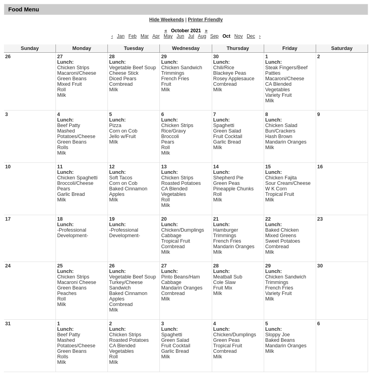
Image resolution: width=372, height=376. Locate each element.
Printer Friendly (205, 19)
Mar (145, 36)
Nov (238, 36)
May (168, 36)
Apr (156, 36)
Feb (132, 36)
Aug (202, 36)
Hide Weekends (166, 19)
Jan (120, 36)
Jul (191, 36)
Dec (251, 36)
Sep (214, 36)
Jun (180, 36)
